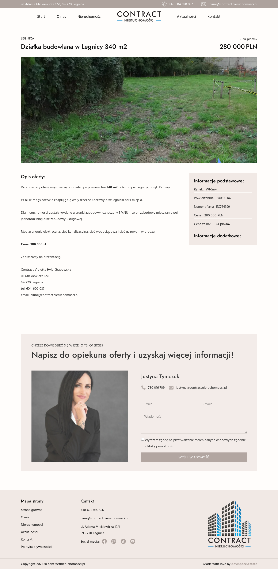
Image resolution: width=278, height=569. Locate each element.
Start (41, 16)
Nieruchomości (89, 16)
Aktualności (186, 16)
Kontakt (214, 16)
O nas (61, 16)
